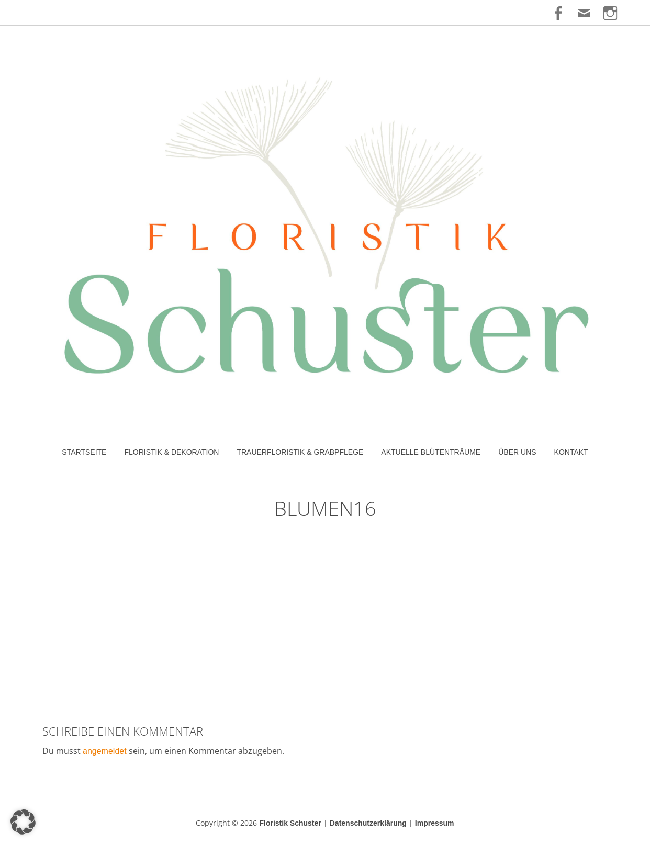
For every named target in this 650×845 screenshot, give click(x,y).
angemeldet (105, 751)
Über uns (517, 452)
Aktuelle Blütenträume (430, 452)
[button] (23, 822)
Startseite (84, 452)
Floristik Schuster (290, 823)
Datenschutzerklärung (368, 823)
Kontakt (571, 452)
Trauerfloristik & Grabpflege (300, 452)
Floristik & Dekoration (171, 452)
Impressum (434, 823)
